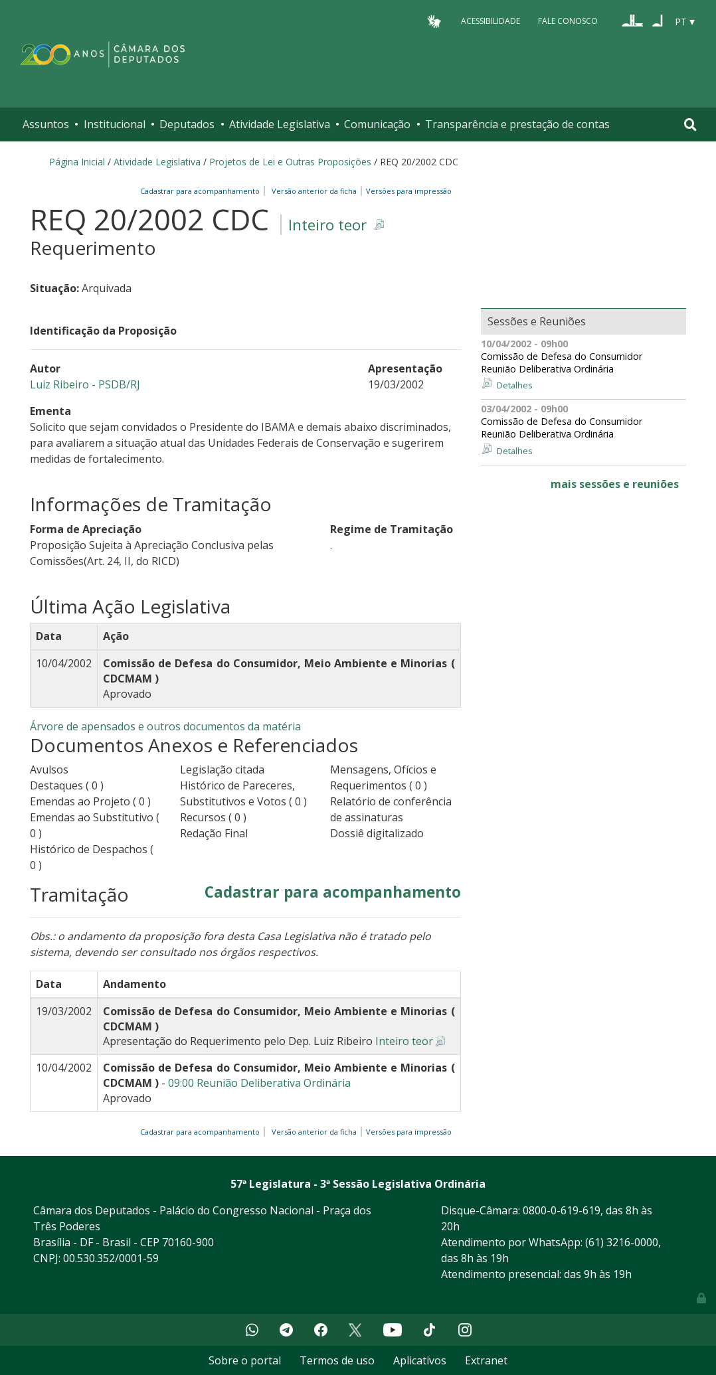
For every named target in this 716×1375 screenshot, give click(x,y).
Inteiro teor (327, 224)
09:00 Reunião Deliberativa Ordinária (259, 1083)
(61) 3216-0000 (621, 1242)
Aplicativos (419, 1360)
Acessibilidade (490, 21)
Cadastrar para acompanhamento (202, 191)
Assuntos (46, 124)
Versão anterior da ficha (314, 191)
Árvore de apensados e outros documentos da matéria (165, 726)
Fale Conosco (568, 21)
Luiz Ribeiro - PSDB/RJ (85, 384)
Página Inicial (77, 161)
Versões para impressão (407, 191)
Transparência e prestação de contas (517, 124)
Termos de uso (337, 1360)
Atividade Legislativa (279, 124)
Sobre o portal (245, 1360)
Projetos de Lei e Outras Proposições (290, 161)
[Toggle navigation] (690, 124)
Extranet (486, 1360)
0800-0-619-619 (561, 1210)
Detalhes (515, 385)
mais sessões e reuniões (615, 484)
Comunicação (377, 124)
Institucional (114, 124)
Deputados (187, 124)
